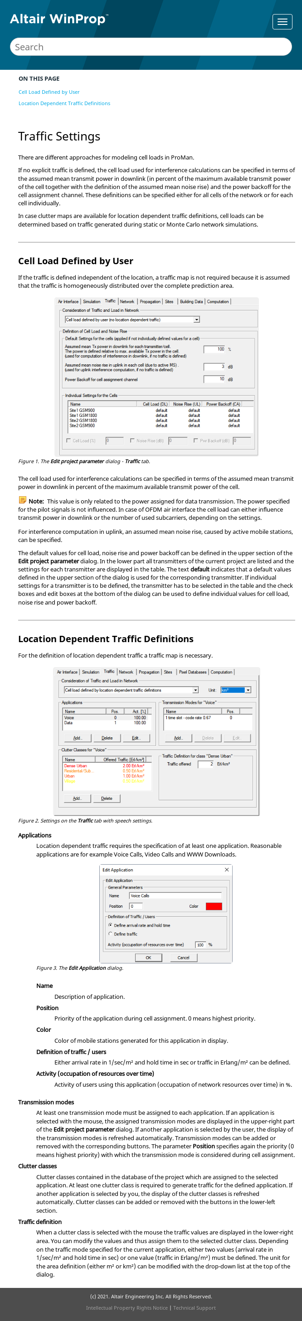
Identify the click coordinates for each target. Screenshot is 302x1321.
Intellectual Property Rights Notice (127, 1307)
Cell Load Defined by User (49, 91)
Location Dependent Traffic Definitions (64, 103)
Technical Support (194, 1307)
